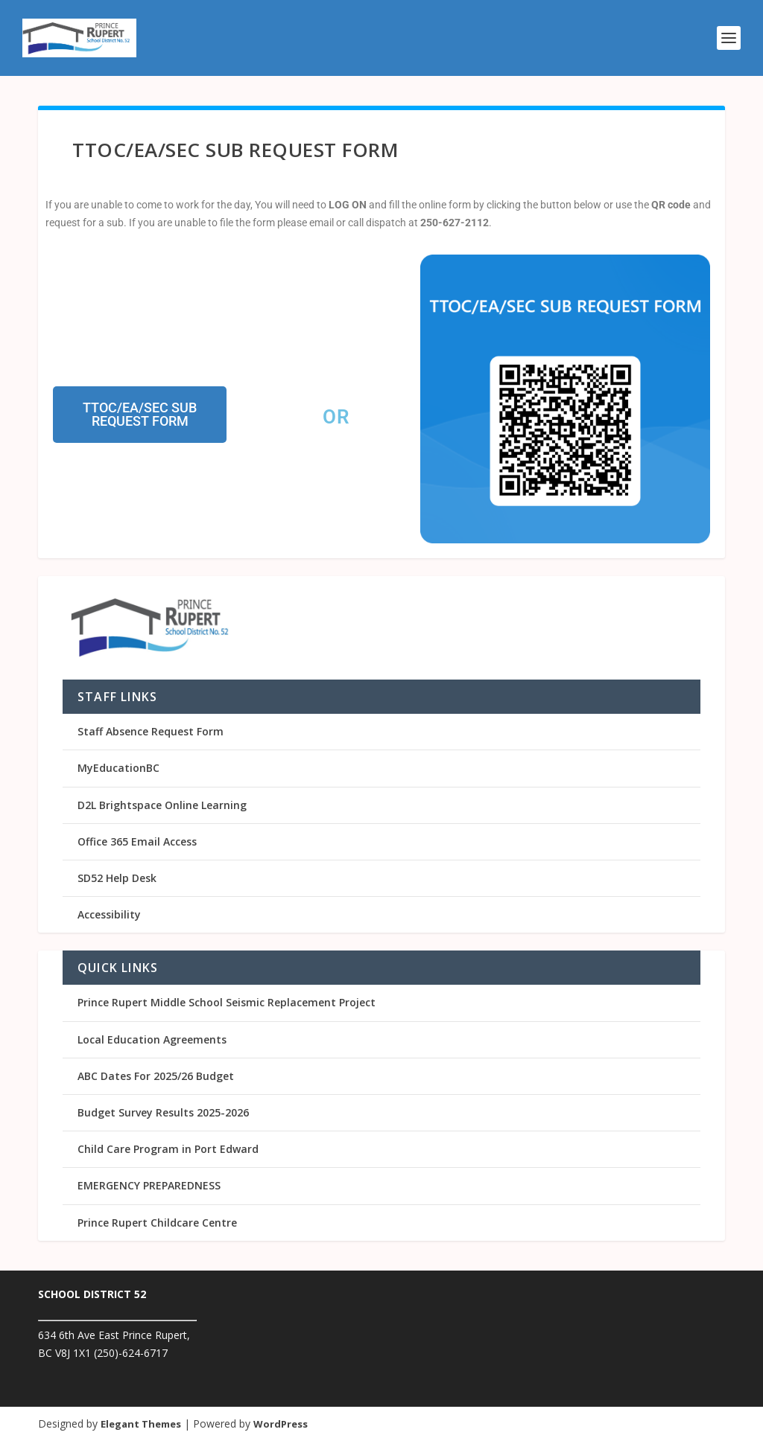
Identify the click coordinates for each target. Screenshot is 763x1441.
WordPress (280, 1424)
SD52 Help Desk (116, 878)
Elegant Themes (141, 1424)
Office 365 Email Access (137, 841)
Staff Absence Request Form (150, 731)
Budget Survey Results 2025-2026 (163, 1112)
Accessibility (109, 914)
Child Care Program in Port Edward (168, 1149)
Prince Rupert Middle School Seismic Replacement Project (226, 1002)
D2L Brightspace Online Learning (162, 805)
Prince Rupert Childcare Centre (157, 1222)
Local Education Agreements (152, 1039)
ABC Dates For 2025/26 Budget (155, 1076)
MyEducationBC (118, 768)
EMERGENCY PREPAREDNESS (149, 1185)
